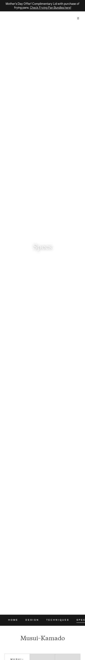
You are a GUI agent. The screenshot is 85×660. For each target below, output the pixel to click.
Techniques (57, 620)
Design (32, 620)
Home (13, 620)
